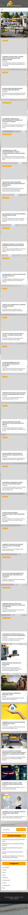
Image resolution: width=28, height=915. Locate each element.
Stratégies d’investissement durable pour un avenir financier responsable (13, 184)
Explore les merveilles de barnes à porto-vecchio (12, 848)
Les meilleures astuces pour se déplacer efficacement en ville (12, 454)
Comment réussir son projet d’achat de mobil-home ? (14, 28)
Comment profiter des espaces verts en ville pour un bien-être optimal (14, 393)
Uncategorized (6, 885)
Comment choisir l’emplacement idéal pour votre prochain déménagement (12, 58)
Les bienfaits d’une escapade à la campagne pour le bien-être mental (13, 634)
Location (5, 40)
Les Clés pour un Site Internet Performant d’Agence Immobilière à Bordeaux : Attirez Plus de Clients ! (14, 752)
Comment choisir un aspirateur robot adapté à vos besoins (12, 545)
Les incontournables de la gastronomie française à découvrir (11, 364)
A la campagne (6, 557)
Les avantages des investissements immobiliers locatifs (14, 214)
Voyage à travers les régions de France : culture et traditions (12, 334)
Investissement (7, 102)
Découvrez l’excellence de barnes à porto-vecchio (12, 852)
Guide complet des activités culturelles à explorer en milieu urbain (13, 423)
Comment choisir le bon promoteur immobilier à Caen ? (13, 723)
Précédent (3, 824)
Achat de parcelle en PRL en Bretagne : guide (11, 694)
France (4, 288)
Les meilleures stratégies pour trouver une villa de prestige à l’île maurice (13, 856)
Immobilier (5, 197)
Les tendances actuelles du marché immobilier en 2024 (14, 275)
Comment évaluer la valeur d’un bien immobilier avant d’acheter (13, 245)
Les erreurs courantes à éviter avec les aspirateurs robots (12, 483)
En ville (5, 376)
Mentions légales (14, 898)
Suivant (13, 824)
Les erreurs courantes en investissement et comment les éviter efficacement (12, 120)
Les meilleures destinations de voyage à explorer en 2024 (12, 89)
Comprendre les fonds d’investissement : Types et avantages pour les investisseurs (13, 152)
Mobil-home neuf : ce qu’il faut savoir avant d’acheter (13, 844)
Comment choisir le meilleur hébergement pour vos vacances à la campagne (13, 605)
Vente (14, 20)
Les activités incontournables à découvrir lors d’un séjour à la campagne (13, 575)
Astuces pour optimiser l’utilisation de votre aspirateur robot (13, 514)
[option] (14, 24)
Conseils (5, 466)
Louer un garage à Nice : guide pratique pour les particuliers (12, 783)
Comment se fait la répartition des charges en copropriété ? (13, 812)
